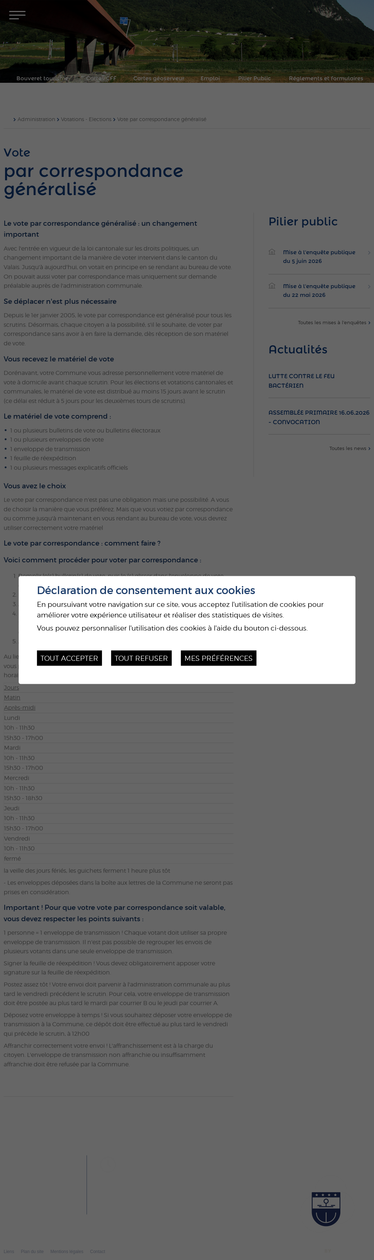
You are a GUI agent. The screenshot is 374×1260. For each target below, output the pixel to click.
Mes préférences (218, 658)
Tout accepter (69, 658)
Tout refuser (141, 658)
